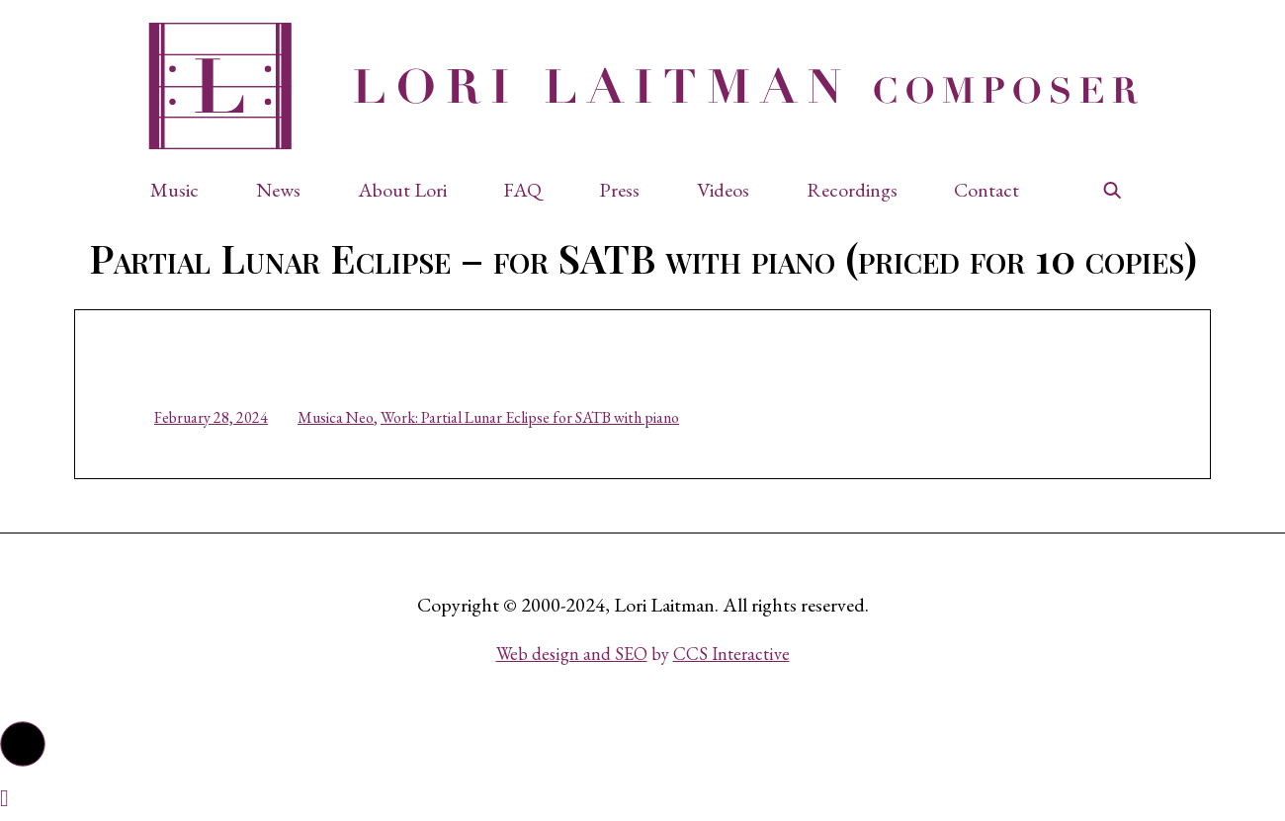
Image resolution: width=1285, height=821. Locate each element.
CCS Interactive (731, 653)
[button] (184, 189)
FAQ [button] (522, 190)
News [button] (278, 190)
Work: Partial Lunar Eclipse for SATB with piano (530, 417)
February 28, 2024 (211, 417)
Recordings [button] (852, 190)
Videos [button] (723, 190)
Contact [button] (986, 190)
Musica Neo (336, 417)
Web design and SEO (571, 653)
